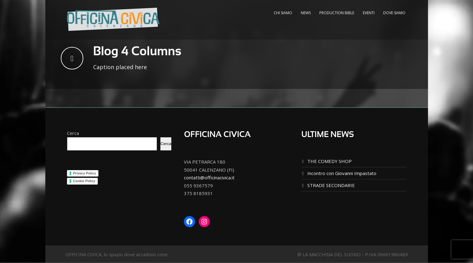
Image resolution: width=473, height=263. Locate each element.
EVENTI (369, 12)
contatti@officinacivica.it (209, 177)
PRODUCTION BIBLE (336, 12)
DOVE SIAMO (394, 12)
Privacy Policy (84, 173)
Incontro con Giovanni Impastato (341, 173)
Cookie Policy (84, 181)
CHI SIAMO (283, 12)
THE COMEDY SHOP (329, 161)
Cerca (73, 133)
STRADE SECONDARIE (331, 185)
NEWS (306, 12)
